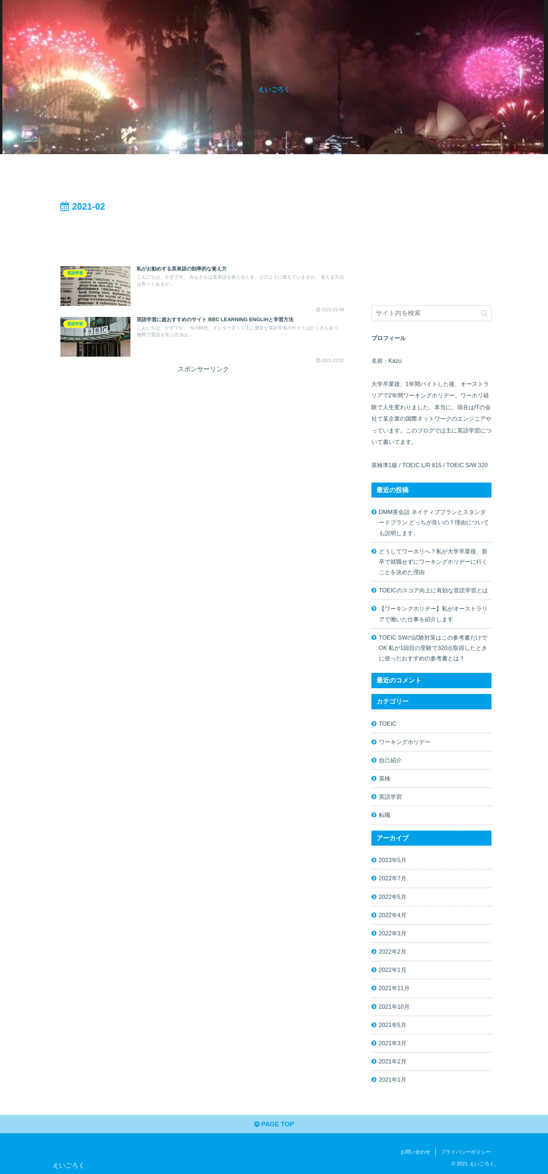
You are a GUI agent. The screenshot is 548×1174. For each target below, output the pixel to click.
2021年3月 (392, 1043)
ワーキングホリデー (404, 742)
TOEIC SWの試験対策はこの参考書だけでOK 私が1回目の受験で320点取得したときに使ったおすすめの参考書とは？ (433, 647)
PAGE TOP (274, 1124)
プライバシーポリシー (466, 1152)
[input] (431, 313)
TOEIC (387, 723)
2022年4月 (392, 915)
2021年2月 (392, 1061)
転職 (384, 815)
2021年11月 (394, 988)
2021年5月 (392, 1025)
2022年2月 (392, 951)
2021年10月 (394, 1006)
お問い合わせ (415, 1152)
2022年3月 (392, 933)
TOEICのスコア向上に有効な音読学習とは (433, 590)
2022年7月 (392, 878)
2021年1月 (392, 1079)
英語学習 (390, 796)
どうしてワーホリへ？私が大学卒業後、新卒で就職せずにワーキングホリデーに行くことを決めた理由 (433, 561)
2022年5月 (392, 897)
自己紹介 (390, 760)
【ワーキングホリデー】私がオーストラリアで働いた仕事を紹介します (433, 613)
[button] (484, 313)
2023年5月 (392, 860)
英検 (384, 778)
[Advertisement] (203, 234)
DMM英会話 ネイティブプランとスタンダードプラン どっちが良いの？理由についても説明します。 (434, 522)
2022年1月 (392, 970)
